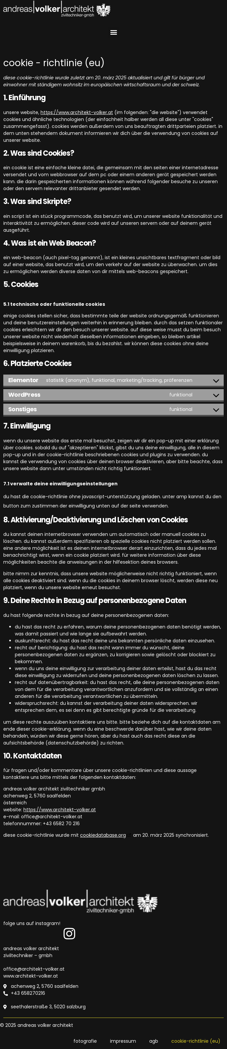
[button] (113, 32)
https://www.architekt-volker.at (77, 112)
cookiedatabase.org (103, 835)
